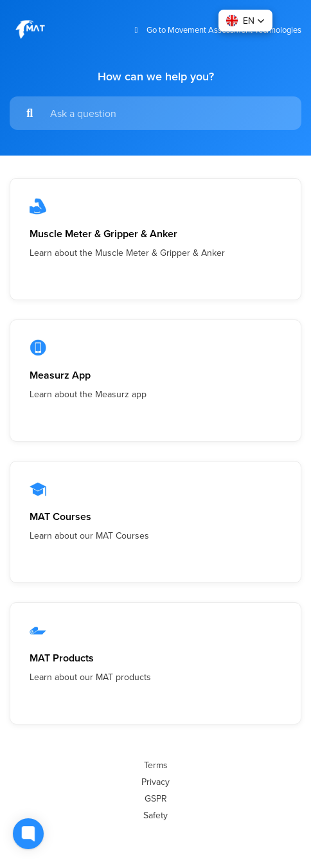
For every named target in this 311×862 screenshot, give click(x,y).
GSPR (156, 798)
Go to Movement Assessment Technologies (216, 30)
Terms (156, 764)
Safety (155, 815)
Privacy (155, 781)
